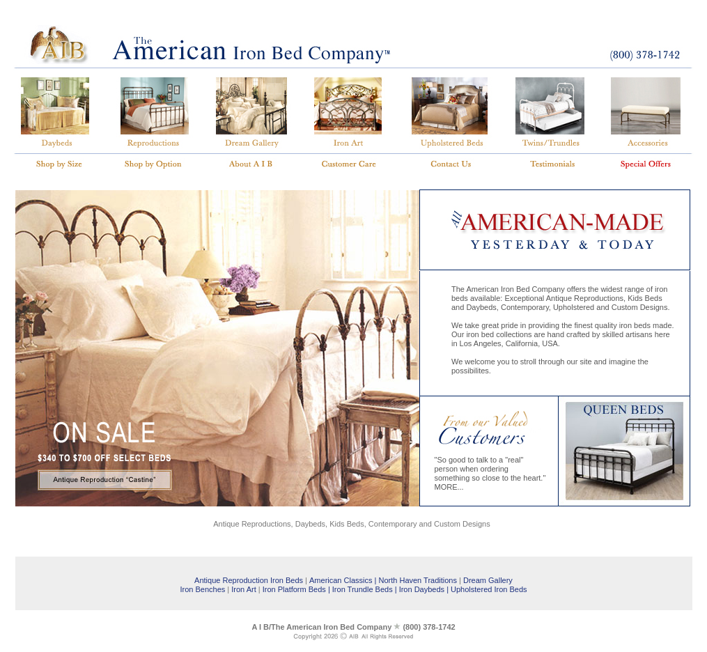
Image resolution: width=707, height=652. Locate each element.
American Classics (340, 580)
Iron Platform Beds (293, 589)
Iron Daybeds (421, 589)
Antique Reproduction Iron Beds (248, 580)
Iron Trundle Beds (362, 589)
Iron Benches (202, 589)
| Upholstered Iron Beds (486, 589)
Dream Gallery (488, 580)
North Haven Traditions (417, 580)
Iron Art (243, 589)
